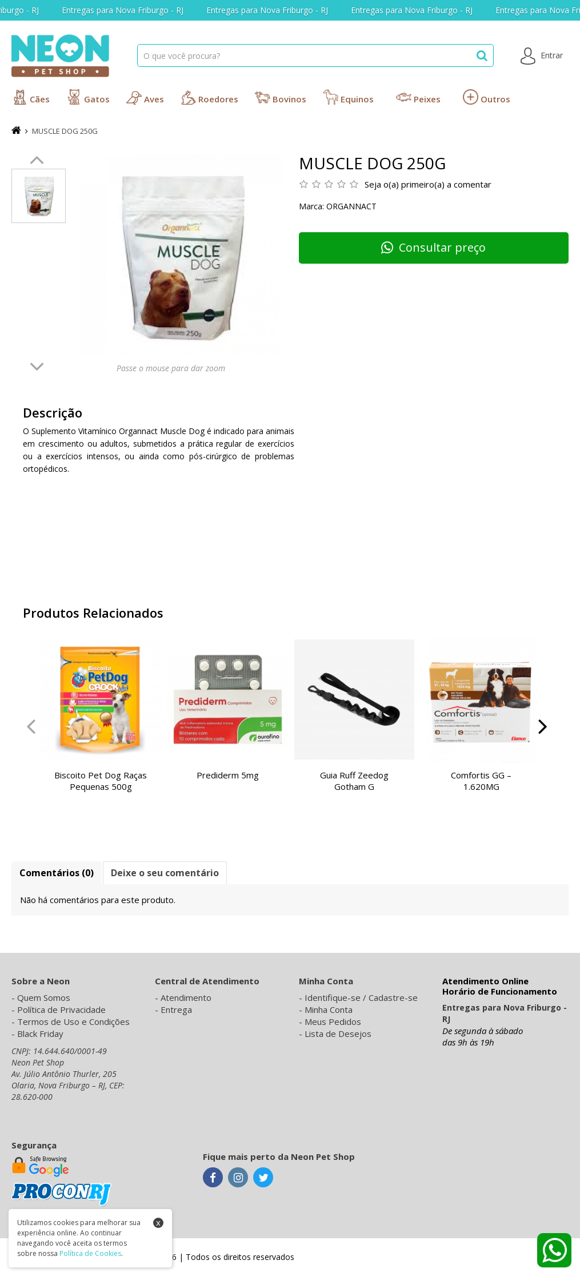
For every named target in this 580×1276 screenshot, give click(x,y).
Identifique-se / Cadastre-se (361, 997)
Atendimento (186, 997)
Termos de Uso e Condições (73, 1021)
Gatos (88, 97)
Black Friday (40, 1033)
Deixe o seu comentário (165, 872)
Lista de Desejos (338, 1033)
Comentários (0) (56, 872)
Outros (486, 97)
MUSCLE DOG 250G (65, 131)
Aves (145, 97)
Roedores (209, 97)
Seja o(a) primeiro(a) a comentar (428, 184)
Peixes (418, 97)
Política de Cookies (90, 1253)
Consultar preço (433, 247)
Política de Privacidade (61, 1009)
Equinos (348, 97)
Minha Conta (329, 1009)
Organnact (351, 206)
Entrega (176, 1009)
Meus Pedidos (333, 1021)
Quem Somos (43, 997)
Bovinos (280, 97)
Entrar (542, 56)
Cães (31, 97)
